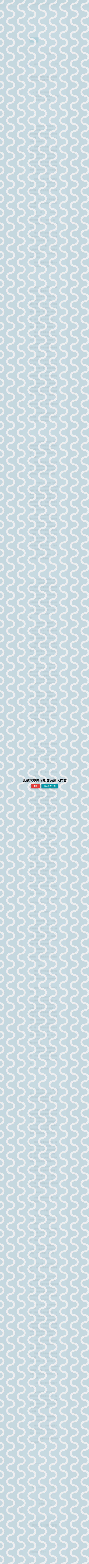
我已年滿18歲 (49, 786)
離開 (35, 786)
